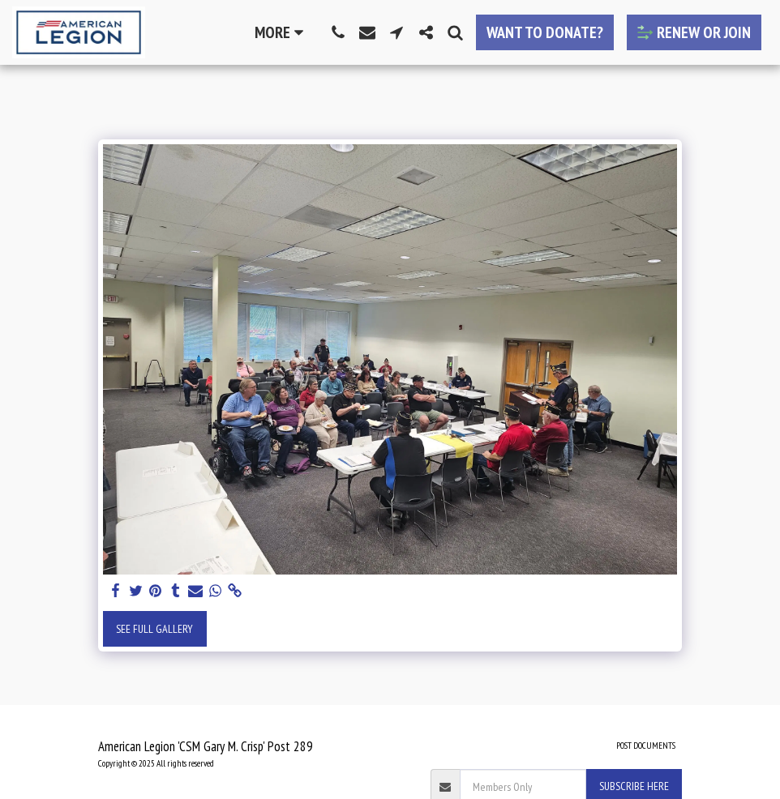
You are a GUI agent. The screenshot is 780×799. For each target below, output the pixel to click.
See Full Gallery (154, 629)
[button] (338, 32)
